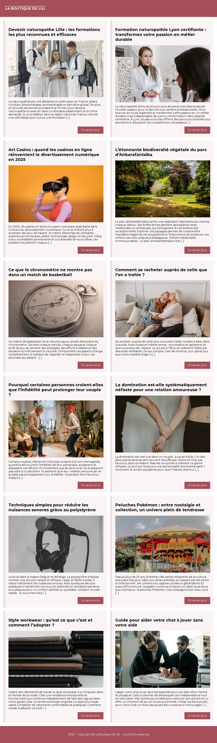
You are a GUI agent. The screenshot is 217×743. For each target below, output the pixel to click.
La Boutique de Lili (25, 8)
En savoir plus (90, 130)
